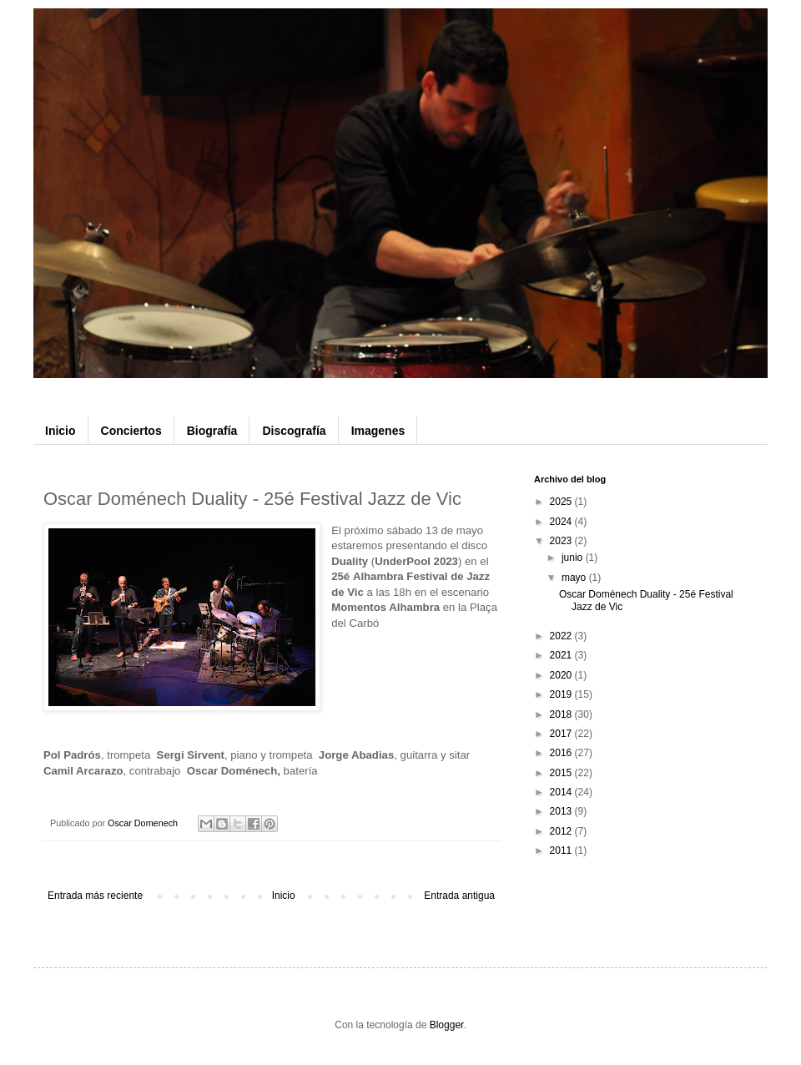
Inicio (60, 430)
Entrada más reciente (95, 895)
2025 (562, 501)
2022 (562, 636)
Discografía (293, 430)
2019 (562, 694)
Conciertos (131, 430)
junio (574, 557)
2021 (562, 655)
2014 (562, 792)
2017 (562, 733)
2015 (562, 773)
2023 (562, 541)
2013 (562, 811)
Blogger (447, 1025)
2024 (562, 521)
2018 (562, 714)
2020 (562, 675)
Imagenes (378, 430)
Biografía (212, 430)
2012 (562, 831)
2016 (562, 753)
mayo (575, 577)
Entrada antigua (459, 895)
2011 (562, 850)
